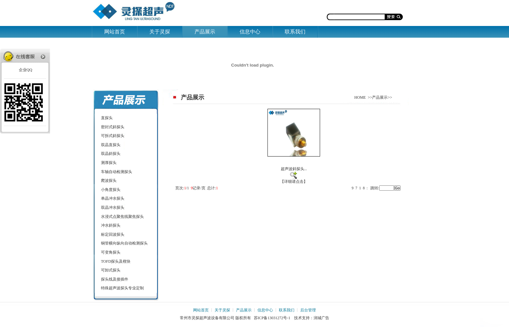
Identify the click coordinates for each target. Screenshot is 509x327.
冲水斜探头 (110, 225)
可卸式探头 (110, 270)
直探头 (107, 118)
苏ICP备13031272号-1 (272, 318)
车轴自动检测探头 (116, 172)
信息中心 (250, 31)
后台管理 (308, 310)
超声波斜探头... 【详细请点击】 (293, 146)
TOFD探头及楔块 (115, 261)
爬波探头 (109, 180)
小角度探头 (110, 189)
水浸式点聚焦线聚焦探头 (122, 216)
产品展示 (204, 31)
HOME (360, 97)
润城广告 (321, 318)
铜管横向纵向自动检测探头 (124, 243)
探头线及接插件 (114, 279)
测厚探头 (109, 162)
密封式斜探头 (112, 127)
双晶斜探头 (110, 153)
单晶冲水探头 (112, 198)
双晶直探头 (110, 145)
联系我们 (295, 31)
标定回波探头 (112, 234)
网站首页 (114, 31)
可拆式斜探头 (112, 135)
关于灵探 (159, 31)
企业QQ (25, 70)
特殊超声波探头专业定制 (122, 288)
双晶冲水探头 (112, 207)
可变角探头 (110, 252)
